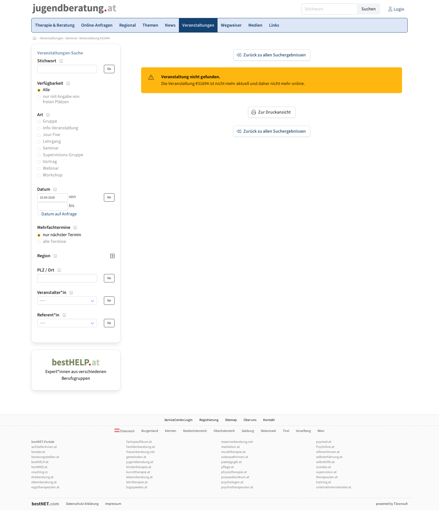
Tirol (286, 431)
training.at (323, 482)
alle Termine (54, 241)
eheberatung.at (42, 477)
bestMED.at (39, 467)
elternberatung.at (44, 482)
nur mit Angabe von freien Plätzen (61, 99)
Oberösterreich (224, 431)
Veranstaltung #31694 (94, 38)
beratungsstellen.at (45, 457)
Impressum (113, 503)
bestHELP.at (39, 462)
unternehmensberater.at (333, 487)
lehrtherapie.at (137, 482)
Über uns (250, 420)
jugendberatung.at (139, 462)
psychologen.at (232, 482)
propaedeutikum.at (235, 477)
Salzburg (248, 431)
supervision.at (326, 472)
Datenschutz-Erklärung (82, 503)
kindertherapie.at (138, 467)
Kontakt (269, 420)
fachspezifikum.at (139, 441)
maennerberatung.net (237, 441)
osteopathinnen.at (234, 457)
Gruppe (50, 121)
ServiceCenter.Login (178, 420)
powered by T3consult (392, 503)
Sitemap (231, 420)
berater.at (38, 452)
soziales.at (323, 467)
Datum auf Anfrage (57, 214)
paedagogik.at (231, 462)
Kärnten (170, 431)
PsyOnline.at (325, 447)
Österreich (125, 431)
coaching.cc (39, 472)
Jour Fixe (51, 135)
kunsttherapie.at (138, 472)
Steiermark (268, 431)
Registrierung (208, 420)
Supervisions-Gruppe (63, 155)
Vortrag (50, 161)
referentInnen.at (328, 452)
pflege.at (227, 467)
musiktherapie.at (233, 452)
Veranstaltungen (52, 38)
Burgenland (149, 431)
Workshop (52, 175)
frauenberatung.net (140, 452)
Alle (46, 90)
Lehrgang (52, 141)
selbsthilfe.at (325, 462)
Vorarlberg (303, 431)
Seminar (71, 38)
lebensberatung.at (139, 477)
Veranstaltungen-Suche (60, 53)
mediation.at (230, 447)
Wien (320, 431)
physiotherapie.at (234, 472)
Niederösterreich (195, 431)
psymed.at (323, 441)
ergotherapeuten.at (45, 487)
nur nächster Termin (62, 235)
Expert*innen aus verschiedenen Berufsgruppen (75, 371)
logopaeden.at (136, 487)
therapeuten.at (327, 477)
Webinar (51, 168)
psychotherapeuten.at (237, 487)
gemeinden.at (136, 457)
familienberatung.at (140, 447)
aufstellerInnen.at (44, 447)
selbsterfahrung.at (329, 457)
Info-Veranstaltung (60, 128)
